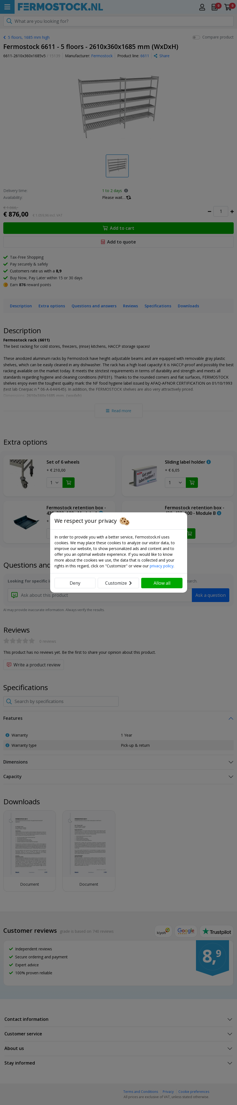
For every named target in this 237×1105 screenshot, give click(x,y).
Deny (75, 583)
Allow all (162, 583)
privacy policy (161, 565)
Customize (118, 583)
